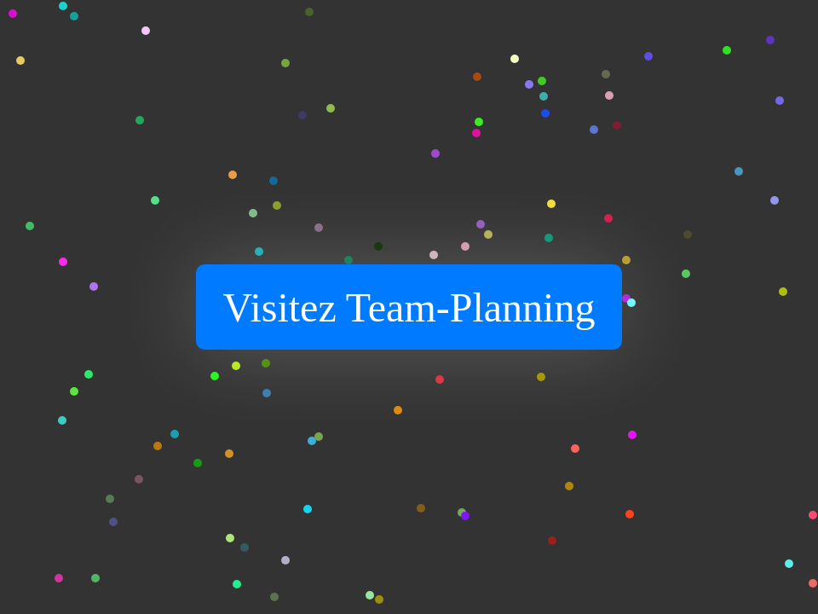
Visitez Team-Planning (409, 307)
